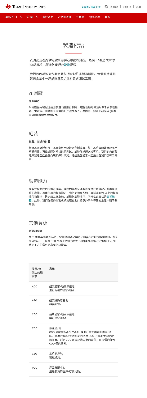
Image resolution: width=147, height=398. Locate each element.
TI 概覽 (80, 17)
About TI (11, 17)
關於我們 (47, 17)
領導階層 (94, 17)
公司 (30, 17)
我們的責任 (64, 17)
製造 (107, 17)
